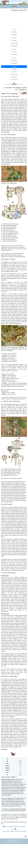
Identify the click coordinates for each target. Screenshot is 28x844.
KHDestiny (14, 841)
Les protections (14, 54)
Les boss (14, 58)
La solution (14, 66)
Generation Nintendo (10, 842)
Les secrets (14, 71)
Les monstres (14, 60)
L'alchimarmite (14, 79)
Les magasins (14, 77)
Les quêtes (14, 69)
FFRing (9, 841)
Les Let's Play (14, 74)
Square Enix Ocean (21, 841)
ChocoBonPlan (18, 842)
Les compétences (14, 45)
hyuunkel (24, 831)
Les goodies (14, 31)
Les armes (14, 49)
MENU (14, 6)
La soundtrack (14, 34)
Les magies (14, 40)
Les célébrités (14, 63)
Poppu (12, 831)
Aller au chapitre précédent (10, 826)
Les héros (14, 38)
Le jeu (14, 29)
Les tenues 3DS (14, 43)
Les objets (14, 51)
